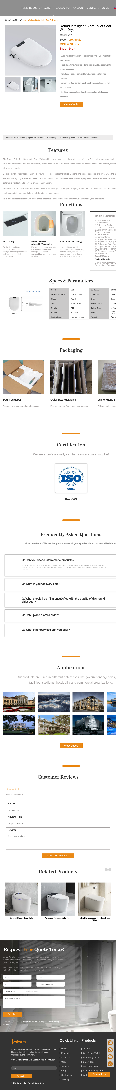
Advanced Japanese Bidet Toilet (58, 918)
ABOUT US (49, 16)
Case (63, 1062)
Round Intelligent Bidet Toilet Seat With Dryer (40, 20)
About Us (66, 1057)
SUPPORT (69, 8)
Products (65, 1053)
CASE (59, 8)
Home (64, 1048)
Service (65, 1066)
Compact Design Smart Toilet (21, 918)
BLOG (81, 8)
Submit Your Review (58, 855)
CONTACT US (92, 16)
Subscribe (21, 1076)
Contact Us (66, 1075)
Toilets (86, 1048)
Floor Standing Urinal (94, 1070)
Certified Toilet (90, 1066)
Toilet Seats (16, 20)
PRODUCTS (36, 8)
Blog (63, 1070)
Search (103, 8)
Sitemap (65, 1079)
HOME (24, 8)
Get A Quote (71, 104)
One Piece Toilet (91, 1053)
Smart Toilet (89, 1062)
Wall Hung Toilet (91, 1057)
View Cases (71, 745)
